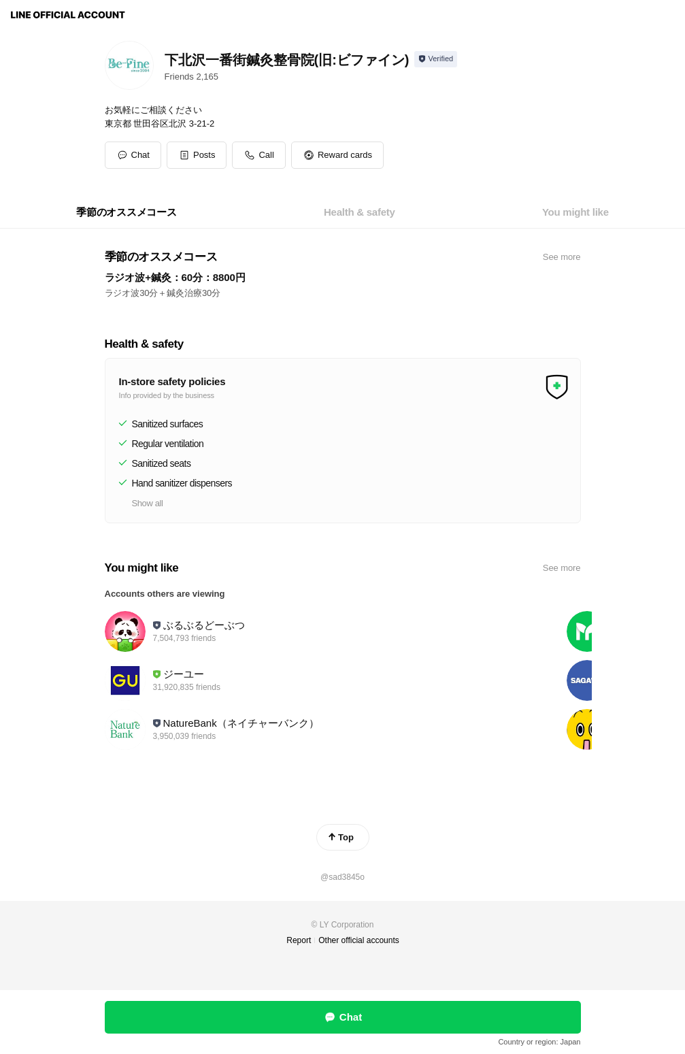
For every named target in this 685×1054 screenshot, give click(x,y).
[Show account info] (435, 59)
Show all (147, 503)
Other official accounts (358, 940)
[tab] (126, 212)
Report (298, 940)
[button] (197, 155)
